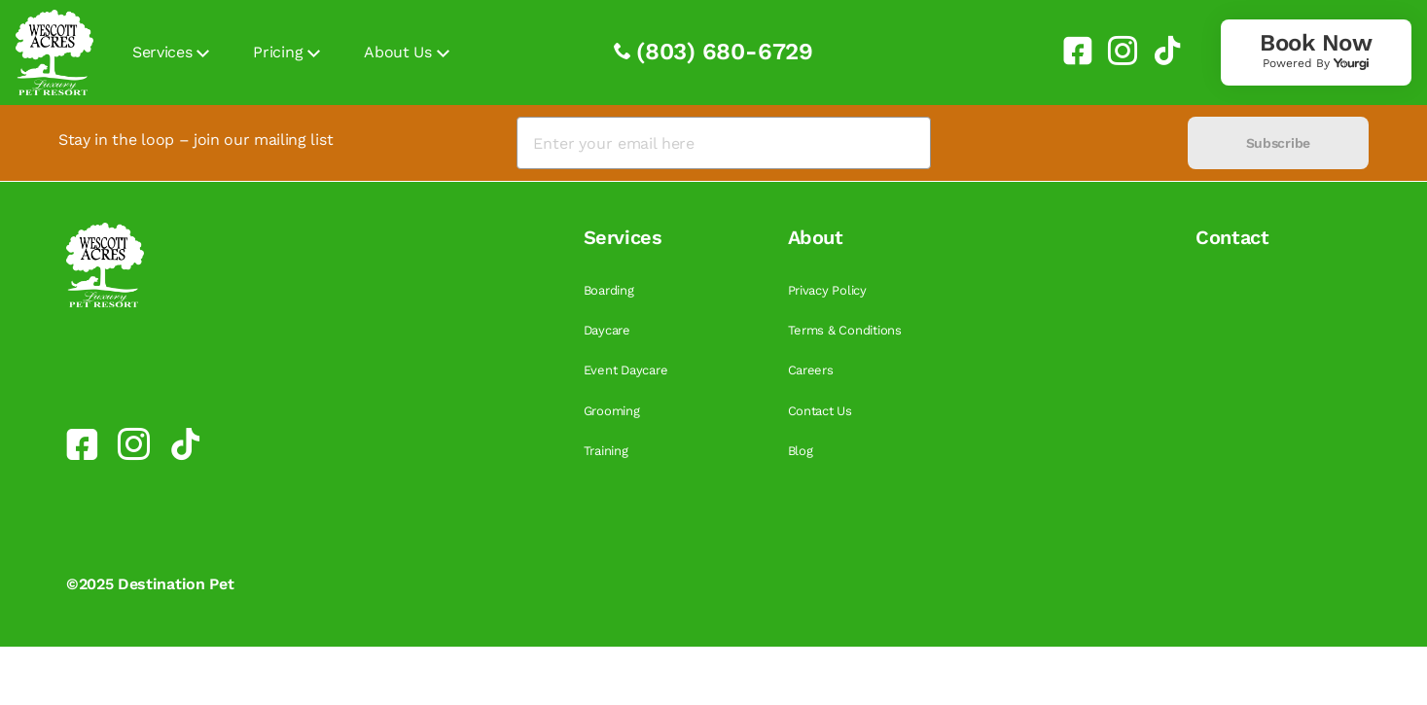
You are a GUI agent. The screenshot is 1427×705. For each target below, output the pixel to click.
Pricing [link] (278, 52)
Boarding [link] (609, 290)
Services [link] (162, 52)
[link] (1070, 50)
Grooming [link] (612, 411)
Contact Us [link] (820, 411)
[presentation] (1058, 143)
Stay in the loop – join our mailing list (195, 139)
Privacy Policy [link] (827, 290)
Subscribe (1278, 143)
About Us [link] (397, 52)
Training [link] (606, 450)
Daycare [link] (607, 330)
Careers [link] (811, 370)
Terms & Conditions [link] (845, 330)
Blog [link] (800, 450)
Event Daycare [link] (626, 370)
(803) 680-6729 (724, 51)
